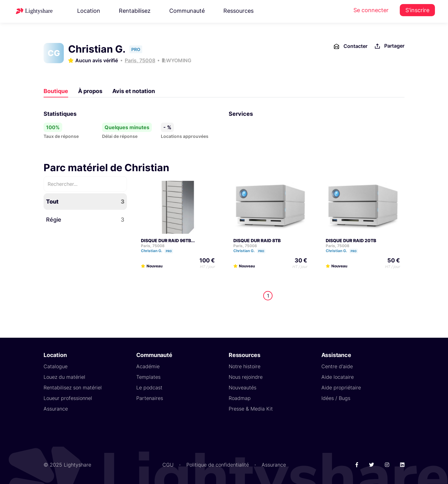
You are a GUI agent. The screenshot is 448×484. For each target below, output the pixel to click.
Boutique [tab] (56, 91)
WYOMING (178, 60)
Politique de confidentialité (217, 465)
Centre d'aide (337, 366)
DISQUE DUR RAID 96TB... (168, 240)
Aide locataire (337, 377)
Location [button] (88, 10)
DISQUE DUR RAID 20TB (351, 240)
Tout (85, 201)
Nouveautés (242, 387)
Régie (85, 219)
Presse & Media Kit (251, 409)
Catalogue (56, 366)
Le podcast (149, 387)
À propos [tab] (90, 91)
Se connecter (371, 10)
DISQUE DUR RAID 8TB (257, 240)
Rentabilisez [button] (135, 10)
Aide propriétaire (341, 387)
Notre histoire (244, 366)
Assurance (56, 409)
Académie (148, 366)
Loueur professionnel (68, 398)
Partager (389, 46)
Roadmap (240, 398)
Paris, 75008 (140, 60)
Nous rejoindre (246, 377)
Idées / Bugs (335, 398)
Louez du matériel (64, 377)
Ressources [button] (238, 10)
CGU (168, 465)
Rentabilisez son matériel (73, 387)
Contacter (350, 46)
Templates (148, 377)
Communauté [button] (187, 10)
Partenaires (149, 398)
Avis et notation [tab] (133, 91)
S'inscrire (417, 10)
